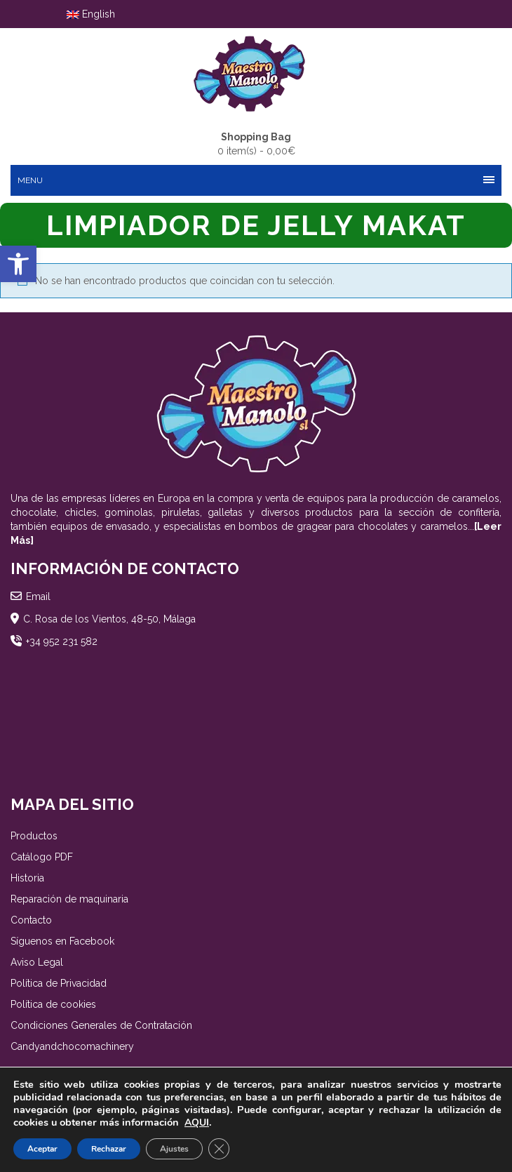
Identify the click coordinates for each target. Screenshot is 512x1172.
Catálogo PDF (42, 857)
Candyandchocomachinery (72, 1046)
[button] (18, 264)
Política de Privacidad (59, 983)
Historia (27, 878)
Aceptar (42, 1148)
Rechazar (108, 1148)
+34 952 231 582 (61, 641)
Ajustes (174, 1148)
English (91, 14)
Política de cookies (53, 1004)
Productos (34, 835)
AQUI (196, 1122)
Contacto (31, 920)
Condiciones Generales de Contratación (101, 1025)
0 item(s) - (256, 143)
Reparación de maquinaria (69, 899)
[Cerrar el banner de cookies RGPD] (218, 1148)
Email (38, 596)
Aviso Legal (37, 962)
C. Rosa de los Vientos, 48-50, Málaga (109, 619)
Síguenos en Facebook (62, 941)
